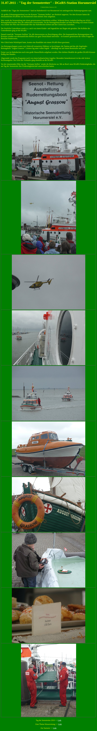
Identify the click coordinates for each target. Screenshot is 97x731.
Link (59, 720)
